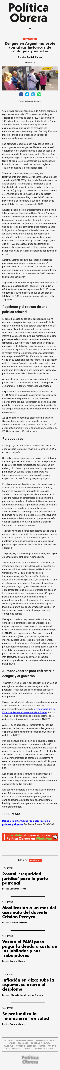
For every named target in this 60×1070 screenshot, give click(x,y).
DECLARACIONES (13, 1049)
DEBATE (41, 1046)
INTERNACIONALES (24, 1040)
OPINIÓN (28, 1049)
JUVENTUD (8, 1046)
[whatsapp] (39, 94)
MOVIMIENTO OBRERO (46, 1040)
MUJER (12, 1043)
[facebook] (21, 94)
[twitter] (27, 94)
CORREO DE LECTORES (26, 1046)
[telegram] (33, 94)
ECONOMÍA (23, 1043)
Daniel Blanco (34, 57)
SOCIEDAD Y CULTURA (41, 1043)
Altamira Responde (44, 1049)
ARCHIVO (52, 1046)
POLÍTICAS (30, 39)
